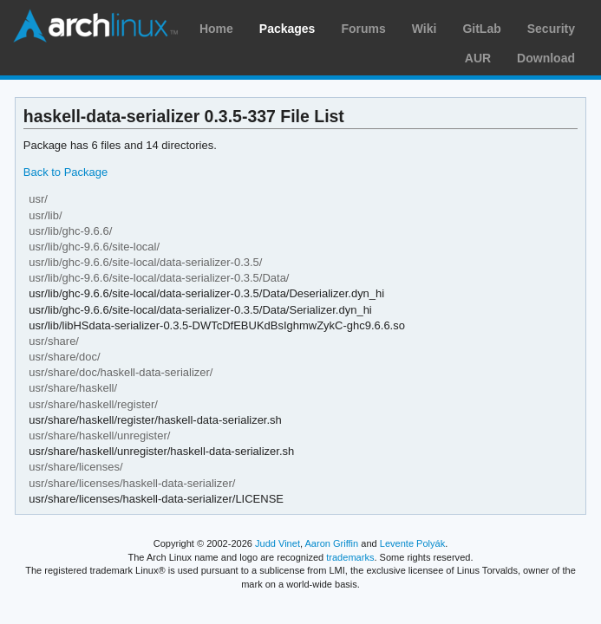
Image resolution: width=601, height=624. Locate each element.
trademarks (350, 557)
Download (546, 58)
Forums (363, 29)
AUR (478, 58)
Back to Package (65, 172)
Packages (287, 29)
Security (551, 29)
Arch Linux (95, 26)
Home (216, 29)
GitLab (481, 29)
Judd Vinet (277, 543)
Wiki (424, 29)
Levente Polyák (412, 543)
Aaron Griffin (331, 543)
